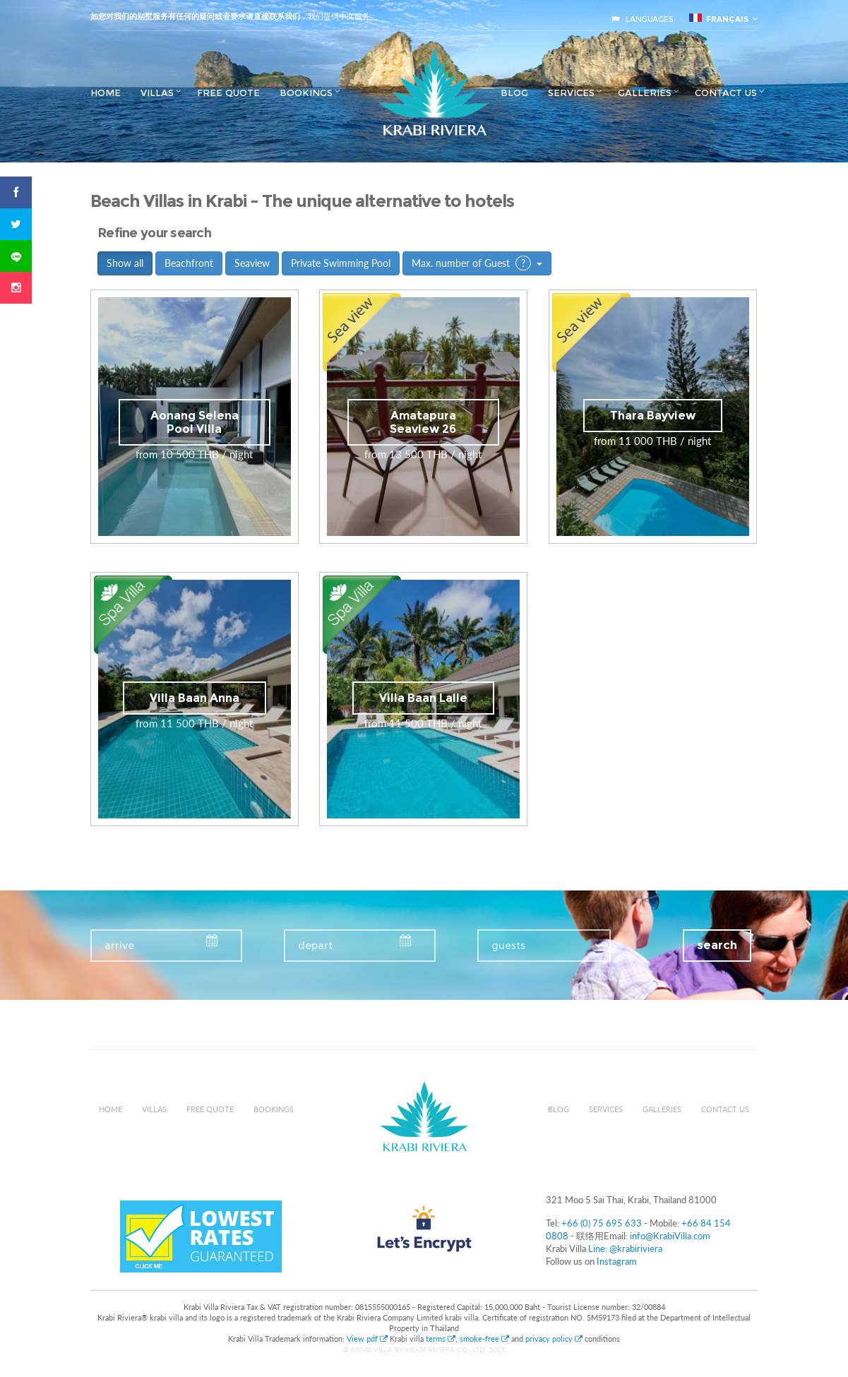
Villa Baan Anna (194, 698)
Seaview (252, 263)
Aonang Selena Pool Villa (194, 422)
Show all (125, 263)
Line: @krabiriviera (625, 1248)
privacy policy (554, 1338)
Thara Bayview (652, 415)
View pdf (368, 1338)
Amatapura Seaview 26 (423, 422)
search (717, 945)
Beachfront (189, 263)
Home (105, 92)
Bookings (306, 92)
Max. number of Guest (477, 263)
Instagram (617, 1261)
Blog (514, 92)
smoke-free (484, 1338)
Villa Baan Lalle (423, 698)
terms (440, 1338)
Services (571, 92)
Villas (157, 92)
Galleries (644, 92)
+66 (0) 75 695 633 (601, 1223)
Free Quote (228, 92)
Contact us (726, 92)
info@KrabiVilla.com (670, 1235)
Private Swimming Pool (340, 263)
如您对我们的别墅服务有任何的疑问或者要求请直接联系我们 (195, 16)
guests (508, 945)
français (718, 18)
